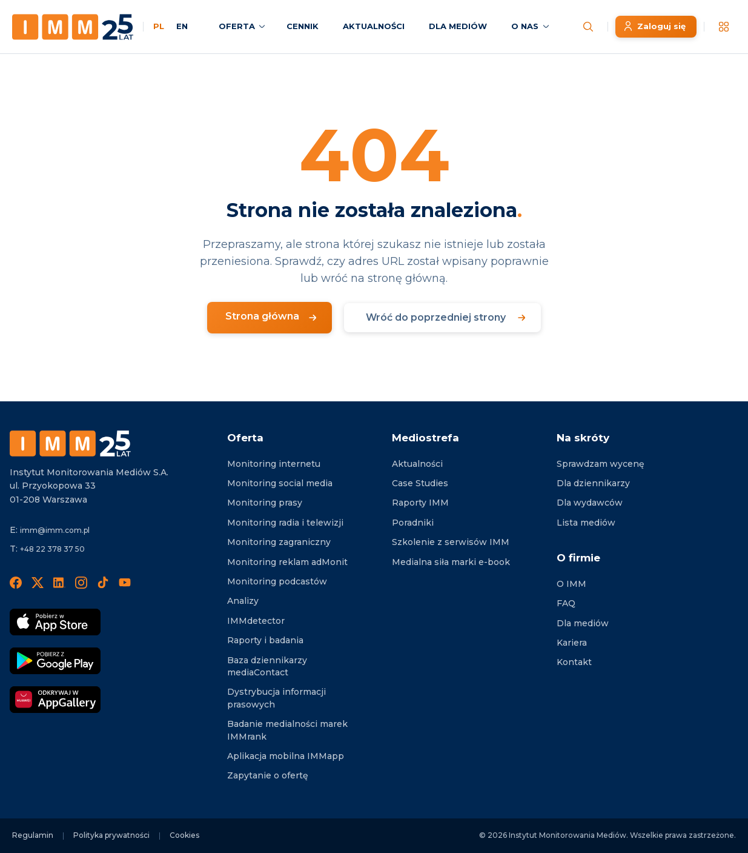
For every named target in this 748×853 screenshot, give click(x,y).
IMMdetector (256, 620)
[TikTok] (103, 582)
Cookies (184, 835)
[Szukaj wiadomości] (588, 27)
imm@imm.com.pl (55, 530)
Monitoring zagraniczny (279, 542)
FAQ (566, 603)
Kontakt (574, 662)
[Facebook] (16, 582)
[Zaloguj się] (656, 26)
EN (182, 26)
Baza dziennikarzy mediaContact (267, 666)
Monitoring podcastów (277, 581)
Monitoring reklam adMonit (287, 562)
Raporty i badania (265, 640)
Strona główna (262, 316)
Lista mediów (586, 522)
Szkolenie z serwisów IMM (450, 542)
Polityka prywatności (111, 835)
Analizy (243, 600)
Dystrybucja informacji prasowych (276, 697)
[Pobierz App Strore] (55, 622)
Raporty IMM (420, 502)
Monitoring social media (280, 483)
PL (158, 26)
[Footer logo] (70, 443)
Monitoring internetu (273, 463)
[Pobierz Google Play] (55, 660)
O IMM (571, 583)
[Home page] (72, 27)
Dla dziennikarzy (593, 483)
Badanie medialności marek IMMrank (287, 729)
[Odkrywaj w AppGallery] (55, 699)
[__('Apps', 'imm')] (724, 27)
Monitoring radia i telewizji (285, 522)
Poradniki (413, 522)
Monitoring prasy (264, 502)
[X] (37, 582)
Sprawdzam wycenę (600, 463)
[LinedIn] (59, 582)
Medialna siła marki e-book (451, 562)
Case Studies (420, 483)
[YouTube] (125, 582)
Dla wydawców (590, 502)
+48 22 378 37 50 (52, 549)
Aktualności (417, 463)
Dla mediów (583, 623)
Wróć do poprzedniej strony (436, 317)
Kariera (572, 642)
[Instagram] (81, 582)
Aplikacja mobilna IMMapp (285, 756)
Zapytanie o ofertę (267, 775)
